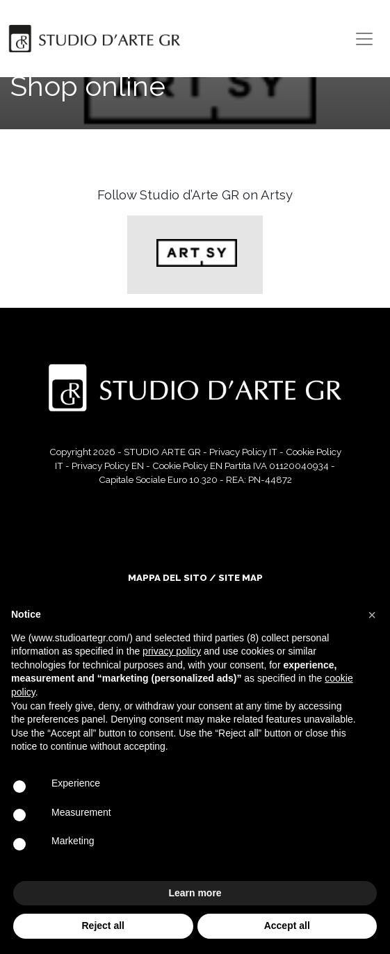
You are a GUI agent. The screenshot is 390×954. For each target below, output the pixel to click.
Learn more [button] (194, 892)
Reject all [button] (103, 925)
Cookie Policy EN (187, 465)
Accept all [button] (287, 925)
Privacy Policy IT (243, 451)
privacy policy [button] (172, 651)
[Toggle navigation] (364, 39)
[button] (372, 615)
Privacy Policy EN (108, 465)
